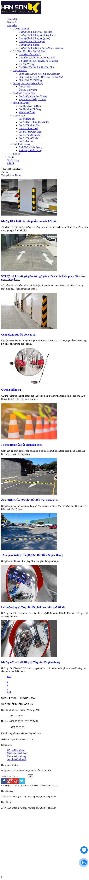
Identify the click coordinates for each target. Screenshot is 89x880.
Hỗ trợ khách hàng (16, 750)
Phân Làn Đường (21, 102)
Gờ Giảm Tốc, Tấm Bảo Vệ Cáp (29, 51)
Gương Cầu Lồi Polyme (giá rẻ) (34, 38)
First (9, 676)
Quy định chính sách (16, 759)
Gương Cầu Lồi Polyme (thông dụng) (37, 35)
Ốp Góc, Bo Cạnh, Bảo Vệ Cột (28, 83)
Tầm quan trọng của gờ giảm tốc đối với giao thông (32, 554)
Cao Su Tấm (19, 115)
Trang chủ (12, 19)
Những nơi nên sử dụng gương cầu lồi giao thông (30, 662)
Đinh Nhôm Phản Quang (30, 147)
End (9, 692)
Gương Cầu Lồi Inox (29, 44)
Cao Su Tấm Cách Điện (30, 131)
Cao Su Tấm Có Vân (28, 138)
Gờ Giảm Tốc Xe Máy (30, 54)
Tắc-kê (16, 153)
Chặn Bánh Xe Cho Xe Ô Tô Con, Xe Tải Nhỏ (41, 77)
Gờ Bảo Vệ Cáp (26, 64)
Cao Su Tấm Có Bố (28, 128)
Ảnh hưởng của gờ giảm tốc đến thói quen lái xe (30, 499)
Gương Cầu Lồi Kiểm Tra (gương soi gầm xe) (41, 48)
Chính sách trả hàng (16, 756)
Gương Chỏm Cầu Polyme (32, 41)
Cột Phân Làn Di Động (30, 109)
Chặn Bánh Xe (20, 70)
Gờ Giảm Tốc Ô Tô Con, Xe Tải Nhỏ (37, 57)
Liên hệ (10, 163)
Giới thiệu (12, 22)
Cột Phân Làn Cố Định (30, 106)
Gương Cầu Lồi (21, 28)
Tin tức (10, 157)
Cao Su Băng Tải (27, 119)
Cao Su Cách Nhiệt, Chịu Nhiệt (34, 122)
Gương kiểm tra (11, 389)
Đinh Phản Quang (21, 144)
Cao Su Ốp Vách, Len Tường (33, 96)
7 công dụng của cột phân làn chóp (21, 444)
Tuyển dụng (13, 160)
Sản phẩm (12, 25)
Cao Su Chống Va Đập (24, 93)
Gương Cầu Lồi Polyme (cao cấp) (35, 32)
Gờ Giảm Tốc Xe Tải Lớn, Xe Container (38, 61)
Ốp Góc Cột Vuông (28, 90)
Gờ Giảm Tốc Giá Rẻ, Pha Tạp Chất (36, 67)
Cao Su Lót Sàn (26, 141)
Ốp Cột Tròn (25, 86)
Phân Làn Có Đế (27, 112)
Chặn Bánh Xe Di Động (30, 80)
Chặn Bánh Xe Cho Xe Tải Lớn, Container (39, 73)
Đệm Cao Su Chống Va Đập (32, 99)
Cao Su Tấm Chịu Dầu (30, 135)
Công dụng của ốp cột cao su (18, 334)
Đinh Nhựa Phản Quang (30, 150)
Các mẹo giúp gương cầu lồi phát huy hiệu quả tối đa (33, 606)
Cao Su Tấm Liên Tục (29, 125)
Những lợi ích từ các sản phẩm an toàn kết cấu (29, 221)
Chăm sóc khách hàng (17, 753)
